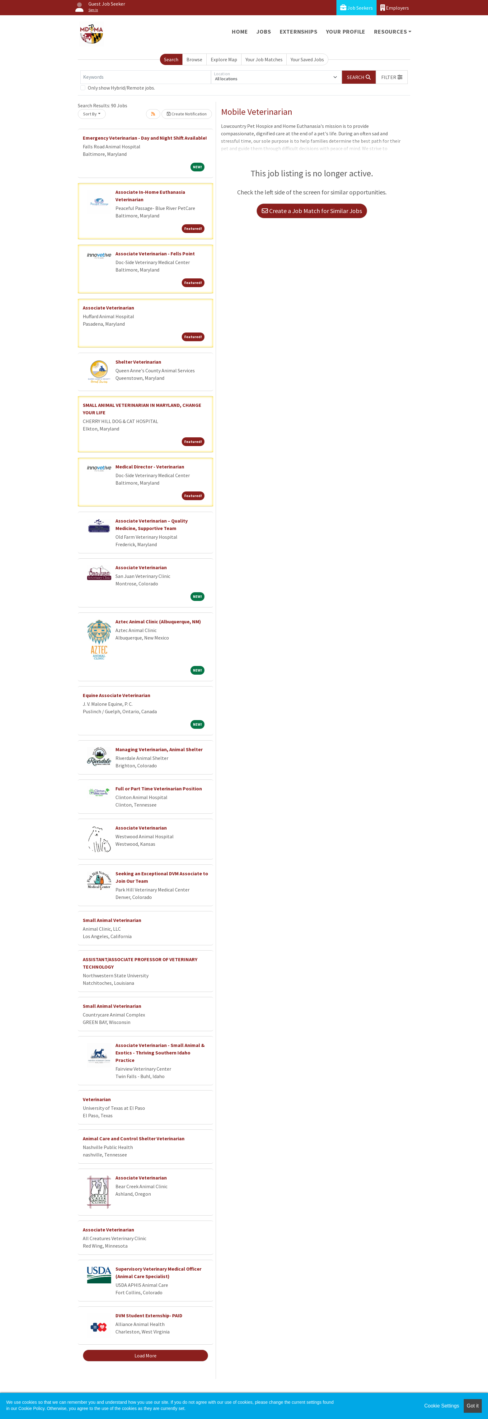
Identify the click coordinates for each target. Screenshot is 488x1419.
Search (171, 59)
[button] (392, 77)
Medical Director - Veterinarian (149, 466)
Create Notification (187, 114)
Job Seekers (356, 8)
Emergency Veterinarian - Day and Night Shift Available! (145, 138)
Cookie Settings (441, 1405)
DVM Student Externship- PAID (148, 1315)
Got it (473, 1405)
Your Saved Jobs (307, 59)
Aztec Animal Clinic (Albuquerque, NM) (158, 621)
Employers (394, 8)
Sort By (90, 114)
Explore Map (224, 59)
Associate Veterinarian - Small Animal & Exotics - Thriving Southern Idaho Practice (160, 1052)
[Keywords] (145, 77)
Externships (298, 31)
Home (240, 31)
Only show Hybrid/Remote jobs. (121, 88)
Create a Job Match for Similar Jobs (312, 211)
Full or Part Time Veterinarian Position (158, 788)
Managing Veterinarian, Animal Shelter (159, 749)
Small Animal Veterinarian (112, 920)
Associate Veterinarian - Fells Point (155, 253)
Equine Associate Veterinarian (116, 695)
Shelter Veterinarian (138, 362)
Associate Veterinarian (108, 308)
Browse (194, 59)
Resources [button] (390, 31)
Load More (145, 1355)
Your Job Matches (264, 59)
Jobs (263, 31)
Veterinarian (97, 1099)
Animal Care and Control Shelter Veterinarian (134, 1138)
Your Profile (346, 31)
